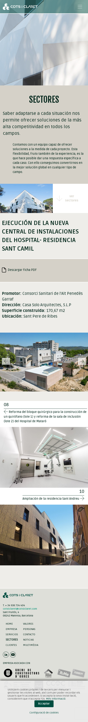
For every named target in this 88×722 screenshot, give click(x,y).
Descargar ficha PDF (19, 269)
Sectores (12, 639)
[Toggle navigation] (80, 6)
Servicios (12, 634)
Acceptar (44, 703)
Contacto (29, 634)
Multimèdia (30, 645)
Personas (29, 629)
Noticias (28, 639)
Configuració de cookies (44, 712)
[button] (82, 361)
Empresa (11, 629)
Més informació (55, 698)
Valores (28, 623)
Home (9, 623)
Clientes (11, 645)
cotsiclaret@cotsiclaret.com (20, 608)
